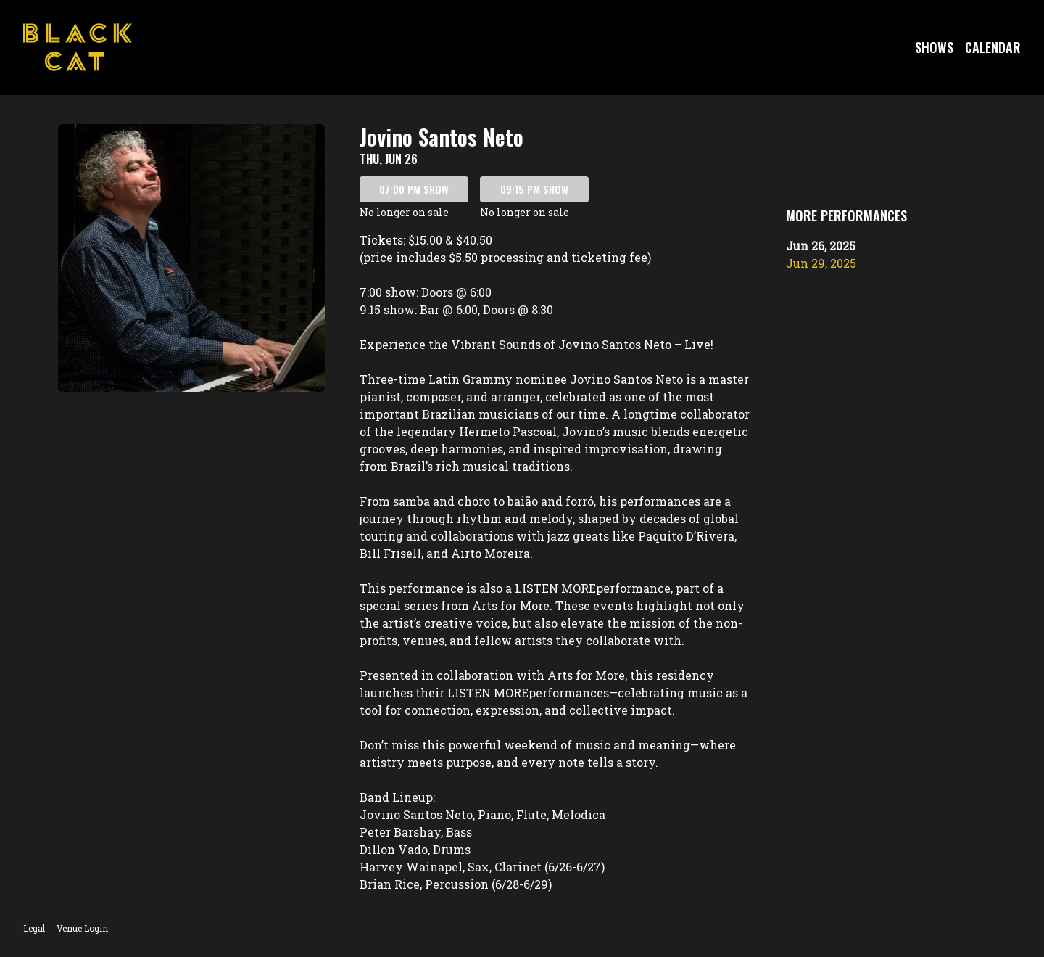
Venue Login (82, 928)
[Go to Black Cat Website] (77, 47)
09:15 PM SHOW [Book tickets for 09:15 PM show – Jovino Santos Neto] (534, 189)
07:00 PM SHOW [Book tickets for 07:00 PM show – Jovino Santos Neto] (414, 189)
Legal (34, 928)
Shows (934, 47)
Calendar (993, 47)
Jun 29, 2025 (821, 263)
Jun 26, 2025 (821, 245)
